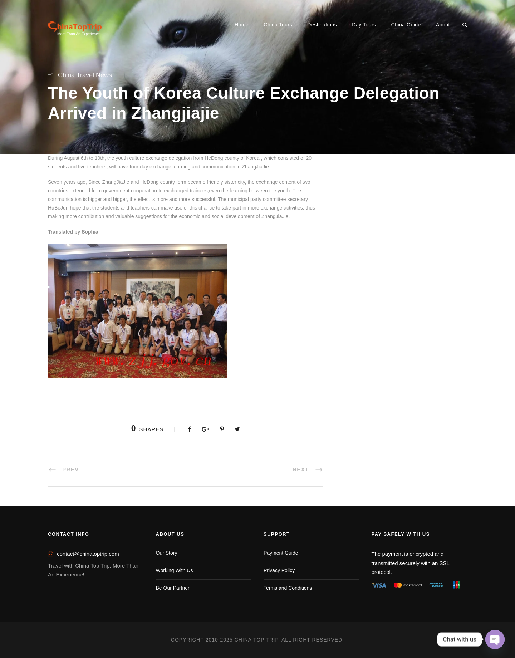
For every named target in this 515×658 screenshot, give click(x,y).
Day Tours (364, 25)
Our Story (166, 553)
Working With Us (174, 570)
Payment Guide (281, 553)
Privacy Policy (279, 570)
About (443, 25)
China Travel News (85, 75)
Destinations (322, 25)
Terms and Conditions (288, 588)
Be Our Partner (173, 588)
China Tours (278, 25)
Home (242, 25)
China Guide (406, 25)
